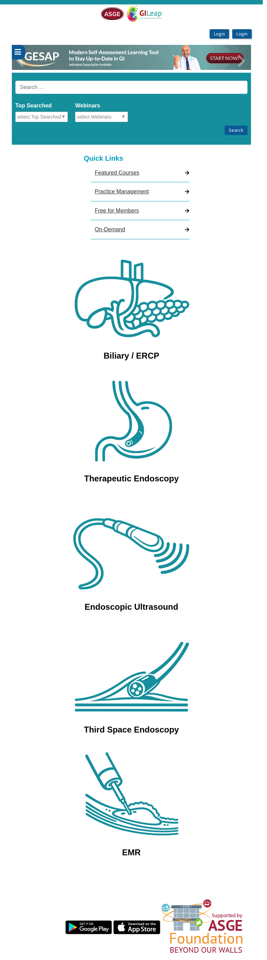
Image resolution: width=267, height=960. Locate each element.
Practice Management (122, 191)
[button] (30, 57)
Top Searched (33, 106)
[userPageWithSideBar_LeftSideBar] (18, 52)
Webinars (87, 106)
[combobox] (47, 117)
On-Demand (110, 229)
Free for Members (117, 211)
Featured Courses (117, 173)
